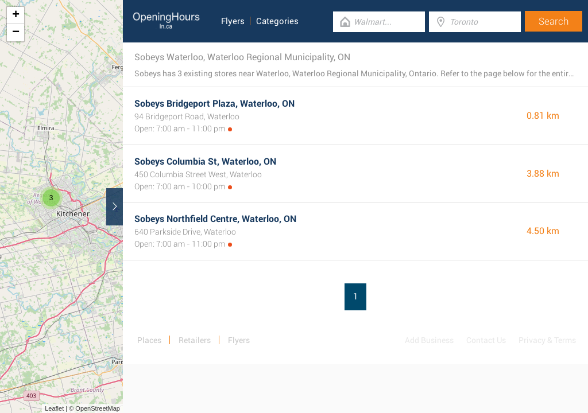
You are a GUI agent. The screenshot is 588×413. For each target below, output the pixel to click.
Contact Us (486, 340)
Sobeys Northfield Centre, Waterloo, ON (215, 218)
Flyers (233, 21)
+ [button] (16, 15)
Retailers (195, 340)
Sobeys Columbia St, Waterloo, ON (205, 161)
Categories (277, 21)
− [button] (16, 32)
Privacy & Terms (547, 340)
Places (149, 340)
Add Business (429, 340)
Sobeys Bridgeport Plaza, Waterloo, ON (214, 103)
